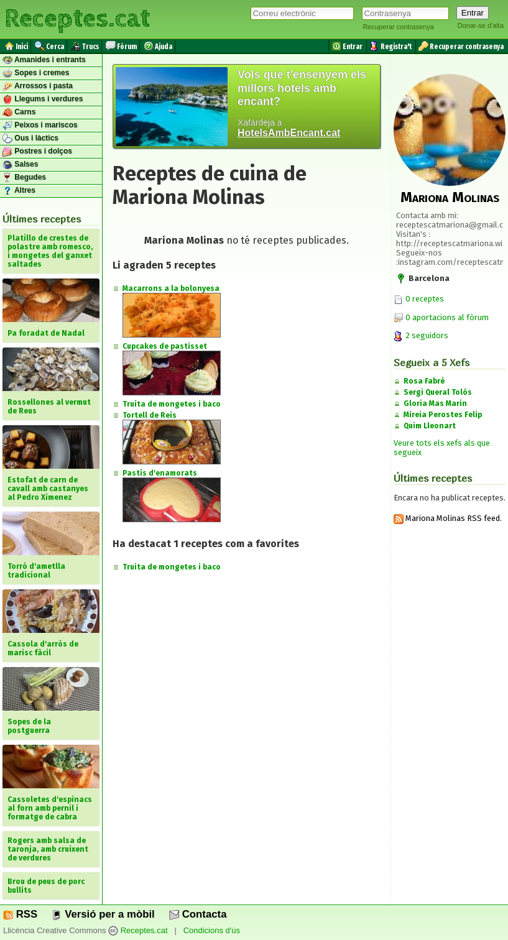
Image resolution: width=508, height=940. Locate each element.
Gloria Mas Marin (435, 403)
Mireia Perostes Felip (443, 414)
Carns (18, 113)
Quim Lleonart (430, 426)
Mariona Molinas (449, 197)
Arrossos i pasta (37, 86)
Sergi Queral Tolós (438, 392)
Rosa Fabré (424, 381)
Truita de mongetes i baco (171, 404)
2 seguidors (421, 335)
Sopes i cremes (35, 73)
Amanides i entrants (44, 60)
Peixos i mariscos (40, 126)
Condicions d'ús (211, 930)
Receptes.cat (77, 18)
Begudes (24, 178)
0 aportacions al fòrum (447, 317)
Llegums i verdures (42, 99)
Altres (18, 191)
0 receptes (419, 298)
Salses (20, 165)
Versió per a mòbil (103, 914)
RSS (20, 914)
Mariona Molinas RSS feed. (448, 518)
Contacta (197, 914)
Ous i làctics (30, 139)
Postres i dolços (37, 152)
